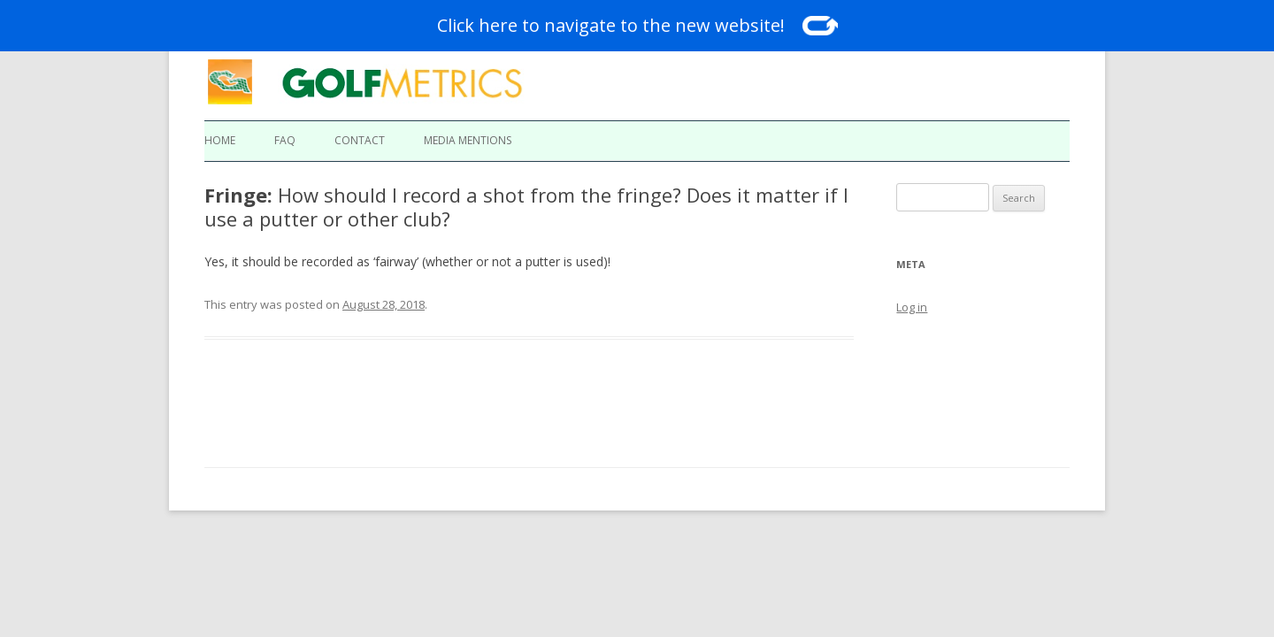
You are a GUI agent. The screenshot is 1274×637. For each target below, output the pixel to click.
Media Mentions (467, 140)
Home (219, 140)
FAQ (284, 140)
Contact (359, 140)
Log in (911, 307)
